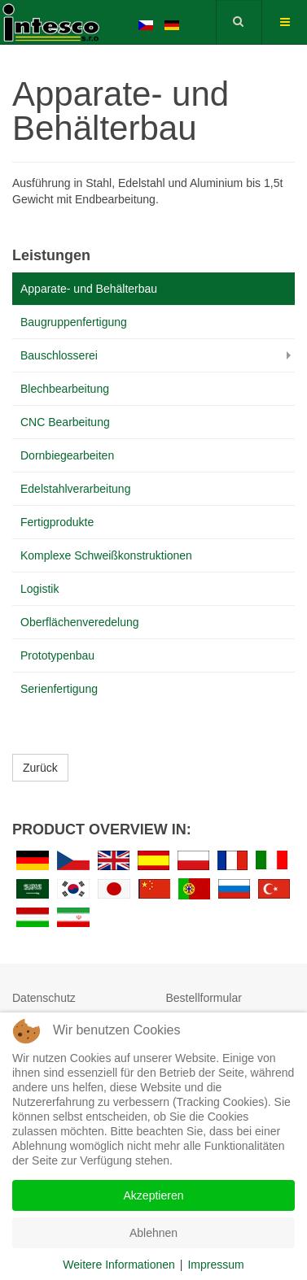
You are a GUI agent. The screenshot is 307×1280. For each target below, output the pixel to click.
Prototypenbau (57, 655)
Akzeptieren (154, 1195)
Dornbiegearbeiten (67, 455)
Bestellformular (204, 997)
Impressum (215, 1264)
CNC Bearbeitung (65, 422)
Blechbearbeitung (64, 388)
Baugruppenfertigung (73, 322)
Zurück (40, 767)
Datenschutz (44, 997)
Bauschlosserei (59, 355)
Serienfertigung (59, 688)
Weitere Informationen (118, 1264)
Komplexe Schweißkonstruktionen (106, 555)
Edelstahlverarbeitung (75, 488)
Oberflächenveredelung (79, 622)
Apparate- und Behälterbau (88, 288)
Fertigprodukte (57, 522)
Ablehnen (153, 1232)
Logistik (39, 588)
